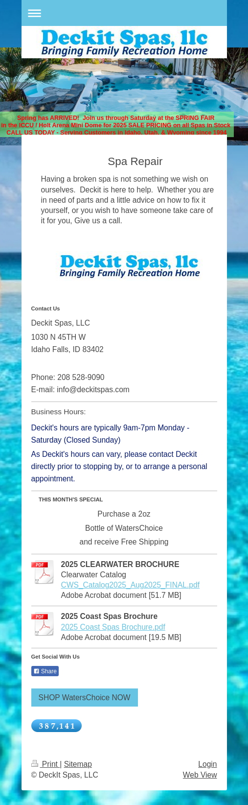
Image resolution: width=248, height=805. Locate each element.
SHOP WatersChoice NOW (85, 697)
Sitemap (78, 764)
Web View (200, 775)
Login (207, 764)
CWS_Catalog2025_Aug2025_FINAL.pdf (130, 585)
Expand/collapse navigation (124, 13)
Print (45, 764)
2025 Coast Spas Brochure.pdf (113, 627)
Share (45, 671)
